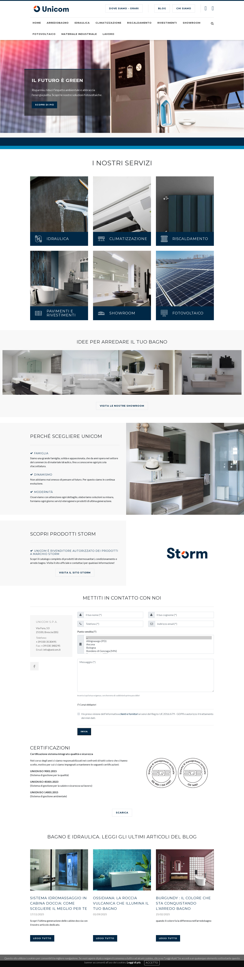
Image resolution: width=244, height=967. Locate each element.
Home (37, 22)
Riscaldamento (139, 22)
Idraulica (82, 22)
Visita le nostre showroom (122, 365)
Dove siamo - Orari (124, 8)
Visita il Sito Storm (75, 531)
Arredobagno (58, 22)
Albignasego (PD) (149, 600)
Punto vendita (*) (86, 590)
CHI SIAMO (183, 8)
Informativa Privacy (94, 947)
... (149, 597)
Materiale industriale (79, 34)
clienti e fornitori (128, 673)
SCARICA (122, 771)
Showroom (191, 22)
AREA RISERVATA (187, 927)
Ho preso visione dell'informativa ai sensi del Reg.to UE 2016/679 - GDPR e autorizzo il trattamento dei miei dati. (147, 675)
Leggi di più (134, 962)
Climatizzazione (108, 22)
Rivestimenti (167, 22)
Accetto (152, 962)
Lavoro (108, 34)
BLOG (162, 8)
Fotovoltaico (44, 34)
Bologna (149, 606)
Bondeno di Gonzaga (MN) (149, 610)
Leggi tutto (42, 860)
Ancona (149, 603)
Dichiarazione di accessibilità (124, 947)
